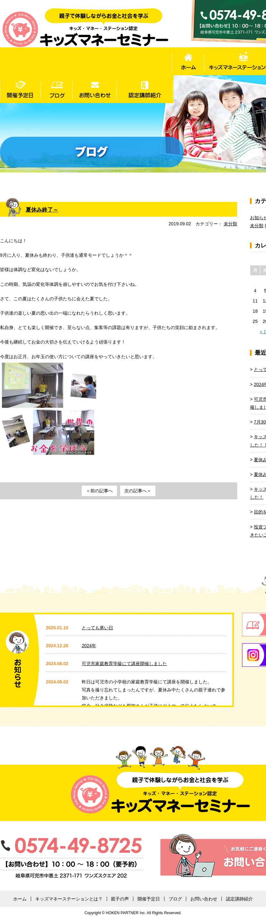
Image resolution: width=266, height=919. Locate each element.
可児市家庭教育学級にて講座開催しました (124, 663)
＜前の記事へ (99, 490)
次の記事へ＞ (137, 490)
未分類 (230, 223)
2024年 (89, 645)
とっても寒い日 (97, 627)
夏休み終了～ (43, 209)
